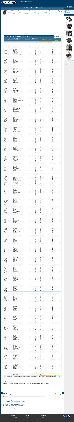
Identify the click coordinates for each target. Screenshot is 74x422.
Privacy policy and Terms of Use (46, 420)
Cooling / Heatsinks (26, 13)
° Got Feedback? (66, 10)
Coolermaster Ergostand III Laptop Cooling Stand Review (69, 44)
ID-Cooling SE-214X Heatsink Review (32, 7)
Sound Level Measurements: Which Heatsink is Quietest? (14, 401)
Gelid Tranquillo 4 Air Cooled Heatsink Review (69, 36)
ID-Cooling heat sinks (7, 408)
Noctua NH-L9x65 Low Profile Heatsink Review (69, 59)
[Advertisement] (32, 23)
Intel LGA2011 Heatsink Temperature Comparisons (13, 405)
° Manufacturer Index (67, 12)
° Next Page (59, 393)
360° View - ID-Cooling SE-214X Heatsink (11, 400)
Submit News (42, 417)
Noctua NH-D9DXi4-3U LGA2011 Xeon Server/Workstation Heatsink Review (69, 51)
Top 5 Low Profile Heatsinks (14, 417)
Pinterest (27, 417)
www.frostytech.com (33, 420)
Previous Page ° (6, 393)
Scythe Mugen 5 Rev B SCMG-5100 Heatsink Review (69, 29)
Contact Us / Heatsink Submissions (45, 416)
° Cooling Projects (66, 13)
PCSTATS (66, 64)
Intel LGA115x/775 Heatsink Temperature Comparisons (13, 404)
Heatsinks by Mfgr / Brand (14, 418)
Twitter (27, 416)
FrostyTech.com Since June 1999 (5, 416)
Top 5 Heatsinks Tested (14, 416)
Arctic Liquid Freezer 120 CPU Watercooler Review (69, 22)
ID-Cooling (13, 13)
